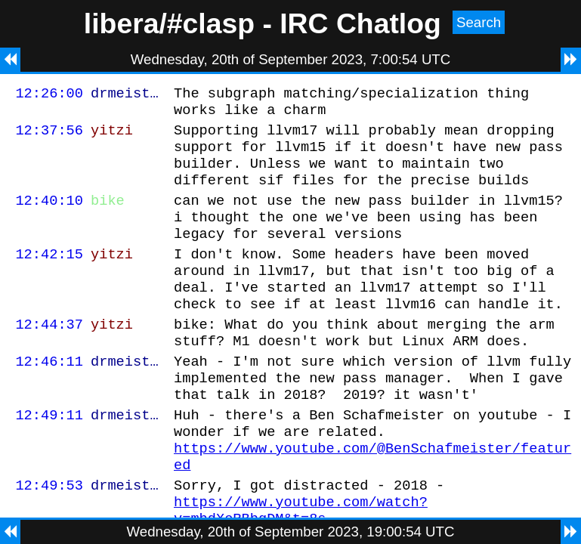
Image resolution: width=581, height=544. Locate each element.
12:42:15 (49, 276)
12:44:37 (49, 355)
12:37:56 (49, 136)
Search (478, 22)
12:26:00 (49, 94)
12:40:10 (49, 215)
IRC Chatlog (360, 23)
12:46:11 (49, 397)
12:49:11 (49, 457)
